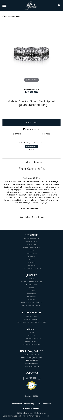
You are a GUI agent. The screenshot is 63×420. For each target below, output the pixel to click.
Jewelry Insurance (31, 319)
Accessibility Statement (31, 408)
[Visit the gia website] (28, 396)
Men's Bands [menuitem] (31, 285)
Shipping (17, 134)
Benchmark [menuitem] (31, 245)
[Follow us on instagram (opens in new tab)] (27, 378)
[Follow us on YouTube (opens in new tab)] (34, 378)
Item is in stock (31, 146)
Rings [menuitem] (31, 288)
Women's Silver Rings (12, 16)
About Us (31, 332)
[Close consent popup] (48, 416)
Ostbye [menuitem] (31, 259)
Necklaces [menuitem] (31, 294)
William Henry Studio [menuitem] (31, 268)
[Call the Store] (31, 360)
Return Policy (17, 404)
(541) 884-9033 (31, 92)
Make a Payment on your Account (31, 322)
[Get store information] (32, 366)
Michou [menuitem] (31, 257)
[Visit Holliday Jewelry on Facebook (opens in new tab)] (23, 378)
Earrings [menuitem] (31, 291)
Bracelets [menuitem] (31, 297)
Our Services (31, 316)
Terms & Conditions (31, 344)
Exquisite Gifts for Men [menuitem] (31, 303)
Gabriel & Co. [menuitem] (31, 254)
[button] (59, 5)
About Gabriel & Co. (31, 168)
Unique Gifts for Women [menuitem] (31, 306)
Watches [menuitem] (31, 300)
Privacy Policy (31, 341)
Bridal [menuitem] (31, 279)
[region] (31, 53)
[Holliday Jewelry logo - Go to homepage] (31, 5)
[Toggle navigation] (4, 5)
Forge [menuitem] (31, 251)
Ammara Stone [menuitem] (31, 242)
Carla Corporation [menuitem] (31, 248)
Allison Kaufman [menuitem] (31, 239)
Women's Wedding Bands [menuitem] (31, 282)
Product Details (32, 162)
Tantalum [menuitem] (31, 265)
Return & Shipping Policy (31, 338)
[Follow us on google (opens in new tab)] (39, 378)
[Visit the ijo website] (36, 396)
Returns (46, 134)
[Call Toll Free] (31, 363)
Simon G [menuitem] (31, 262)
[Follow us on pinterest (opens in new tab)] (31, 378)
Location (31, 335)
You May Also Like (32, 217)
